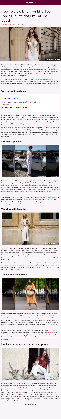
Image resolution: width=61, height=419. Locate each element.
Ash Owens (45, 263)
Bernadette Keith (7, 24)
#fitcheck (30, 102)
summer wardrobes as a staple (44, 79)
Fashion (3, 8)
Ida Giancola (17, 250)
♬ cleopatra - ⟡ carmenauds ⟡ (15, 108)
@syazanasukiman (10, 98)
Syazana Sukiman (49, 130)
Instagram (4, 187)
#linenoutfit (38, 102)
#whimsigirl (5, 104)
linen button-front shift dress (47, 197)
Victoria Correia (43, 117)
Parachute (17, 392)
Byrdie (49, 333)
